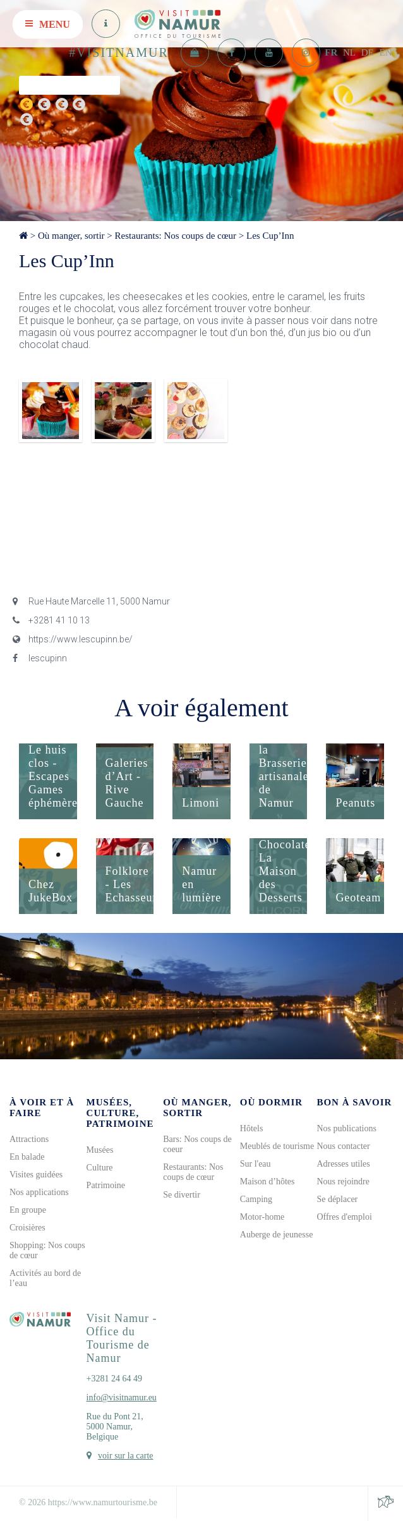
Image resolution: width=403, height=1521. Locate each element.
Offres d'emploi (343, 1217)
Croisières (27, 1227)
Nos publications (346, 1128)
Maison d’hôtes (267, 1181)
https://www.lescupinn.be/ (73, 639)
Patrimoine (106, 1185)
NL (349, 52)
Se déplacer (337, 1199)
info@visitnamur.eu (122, 1397)
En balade (27, 1157)
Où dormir (271, 1102)
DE (367, 52)
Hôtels (251, 1128)
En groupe (27, 1210)
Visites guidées (36, 1174)
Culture (100, 1167)
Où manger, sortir (71, 236)
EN (386, 52)
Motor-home (262, 1217)
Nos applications (39, 1192)
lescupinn (40, 658)
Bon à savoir (354, 1102)
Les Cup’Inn (270, 236)
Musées (100, 1150)
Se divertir (181, 1194)
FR (331, 52)
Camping (256, 1199)
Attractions (29, 1139)
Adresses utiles (343, 1164)
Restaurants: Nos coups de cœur (175, 236)
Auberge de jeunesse (276, 1234)
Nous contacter (343, 1146)
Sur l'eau (255, 1164)
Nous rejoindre (343, 1181)
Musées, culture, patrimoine (120, 1113)
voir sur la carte (125, 1455)
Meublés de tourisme (277, 1146)
